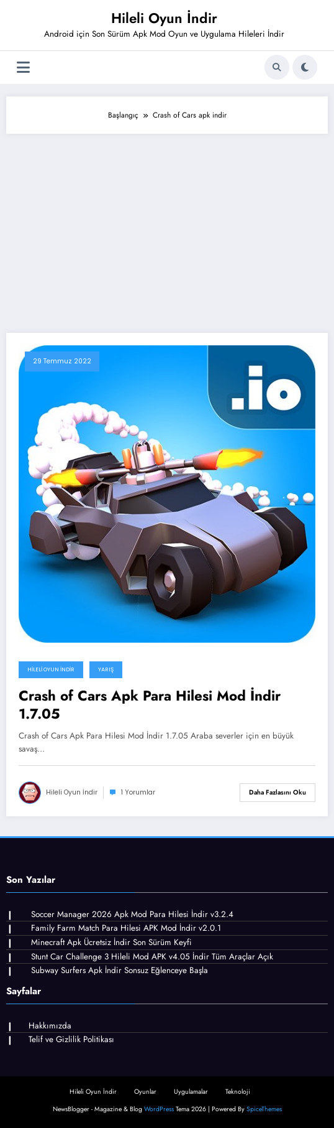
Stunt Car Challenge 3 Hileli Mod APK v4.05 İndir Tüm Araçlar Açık (152, 957)
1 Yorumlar (138, 792)
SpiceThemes (264, 1109)
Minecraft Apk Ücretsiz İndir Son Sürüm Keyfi (111, 942)
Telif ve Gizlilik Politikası (71, 1039)
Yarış (106, 669)
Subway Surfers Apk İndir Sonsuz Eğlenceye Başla (119, 970)
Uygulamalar (191, 1091)
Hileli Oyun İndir (164, 18)
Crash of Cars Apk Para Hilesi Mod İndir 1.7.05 (150, 705)
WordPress (159, 1109)
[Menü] (23, 67)
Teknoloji (237, 1091)
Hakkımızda (50, 1026)
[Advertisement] (167, 227)
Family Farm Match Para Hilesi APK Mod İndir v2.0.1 (126, 928)
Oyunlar (145, 1091)
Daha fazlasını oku (277, 792)
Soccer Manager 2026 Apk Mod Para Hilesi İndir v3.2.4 (132, 914)
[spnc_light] (304, 67)
